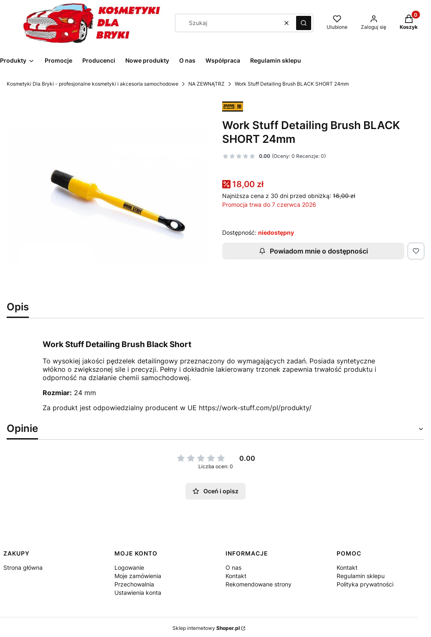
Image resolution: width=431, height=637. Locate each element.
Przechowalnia (134, 584)
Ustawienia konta (137, 592)
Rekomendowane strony (259, 584)
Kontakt (236, 575)
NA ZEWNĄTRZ (206, 84)
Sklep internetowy (206, 628)
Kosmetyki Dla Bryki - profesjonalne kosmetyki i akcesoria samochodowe (92, 84)
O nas (233, 567)
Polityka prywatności (365, 584)
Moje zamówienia (137, 575)
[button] (303, 23)
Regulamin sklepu (361, 575)
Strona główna (23, 567)
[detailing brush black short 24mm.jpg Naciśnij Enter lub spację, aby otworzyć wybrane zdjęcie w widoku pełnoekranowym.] (107, 195)
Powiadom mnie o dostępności (313, 251)
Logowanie (129, 567)
